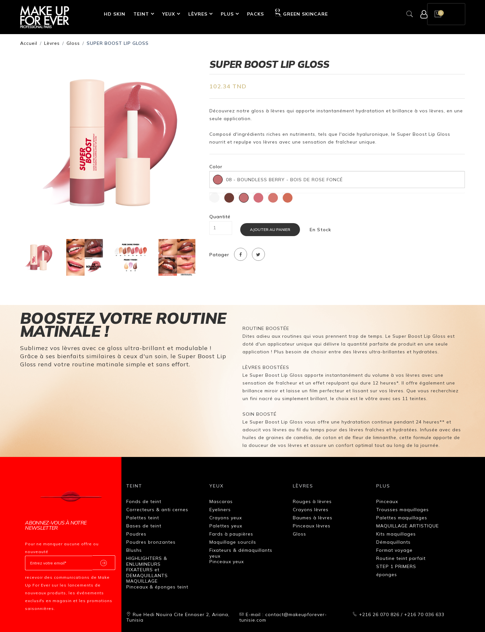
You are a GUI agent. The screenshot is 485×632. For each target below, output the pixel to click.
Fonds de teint (143, 501)
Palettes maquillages (401, 518)
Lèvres (197, 14)
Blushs (134, 550)
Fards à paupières (231, 534)
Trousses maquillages (402, 509)
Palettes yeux (225, 526)
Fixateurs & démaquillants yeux (240, 553)
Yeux (168, 14)
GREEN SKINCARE (301, 12)
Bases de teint (143, 526)
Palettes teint (142, 518)
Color (215, 167)
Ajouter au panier (270, 229)
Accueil (28, 43)
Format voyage (394, 550)
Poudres (136, 534)
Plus (227, 14)
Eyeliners (220, 509)
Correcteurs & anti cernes (157, 509)
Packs (255, 14)
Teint (141, 14)
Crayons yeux (225, 518)
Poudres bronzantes (151, 542)
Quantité (219, 217)
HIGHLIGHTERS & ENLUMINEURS (146, 561)
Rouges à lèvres (312, 501)
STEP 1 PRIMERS (396, 566)
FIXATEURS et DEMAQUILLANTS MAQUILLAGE (147, 575)
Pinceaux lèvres (311, 526)
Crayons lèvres (311, 509)
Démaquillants (393, 542)
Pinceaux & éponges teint (157, 587)
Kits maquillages (396, 534)
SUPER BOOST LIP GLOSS (118, 43)
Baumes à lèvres (312, 518)
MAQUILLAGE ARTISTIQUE (407, 526)
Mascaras (221, 501)
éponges (386, 574)
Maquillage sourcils (232, 542)
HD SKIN (114, 14)
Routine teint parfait (401, 558)
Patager (219, 255)
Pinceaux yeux (226, 561)
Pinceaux (387, 501)
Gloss (73, 43)
